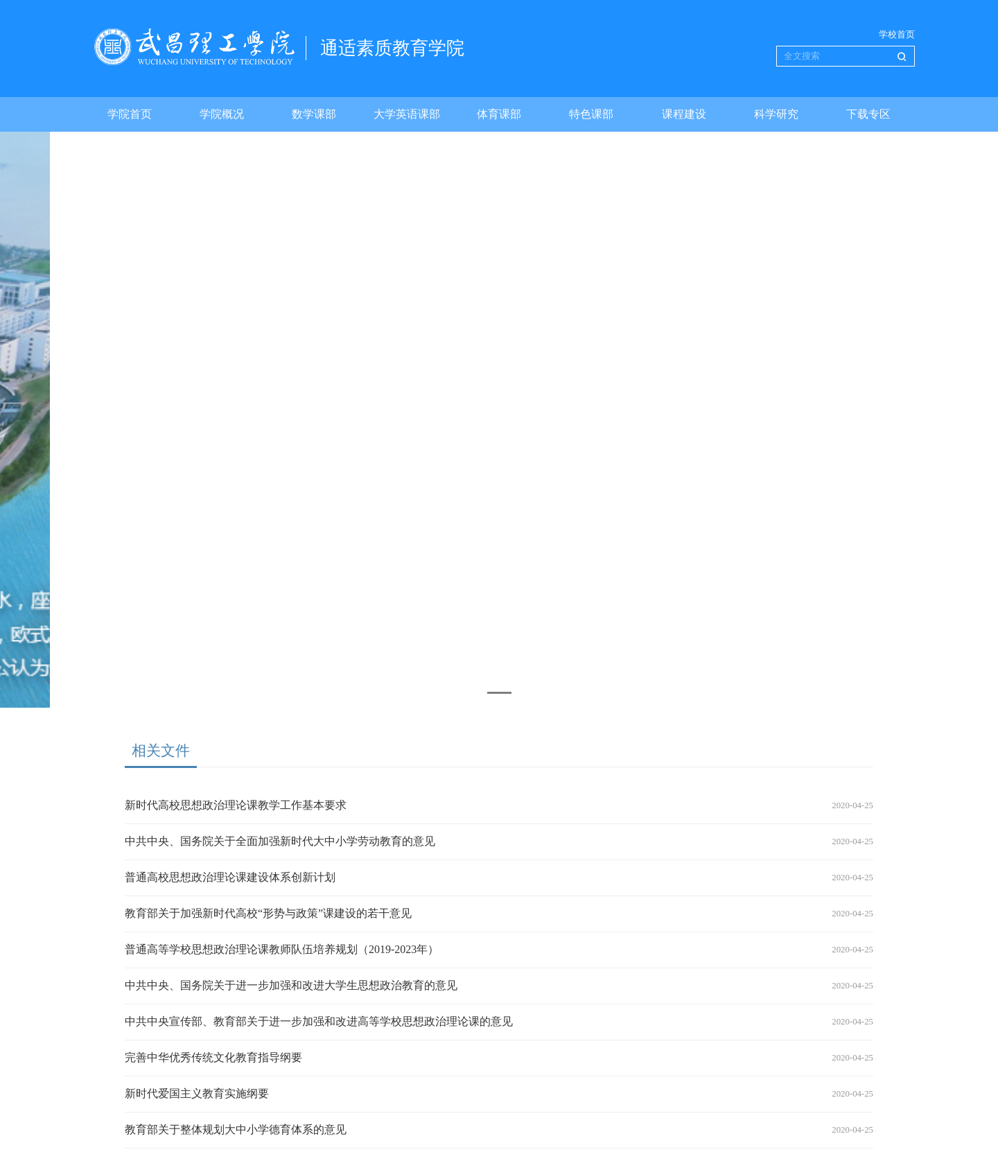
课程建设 (684, 114)
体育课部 (499, 114)
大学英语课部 (407, 114)
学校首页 (897, 35)
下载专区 (868, 114)
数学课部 (314, 114)
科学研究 (776, 114)
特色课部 (591, 114)
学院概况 (222, 114)
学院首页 (129, 114)
